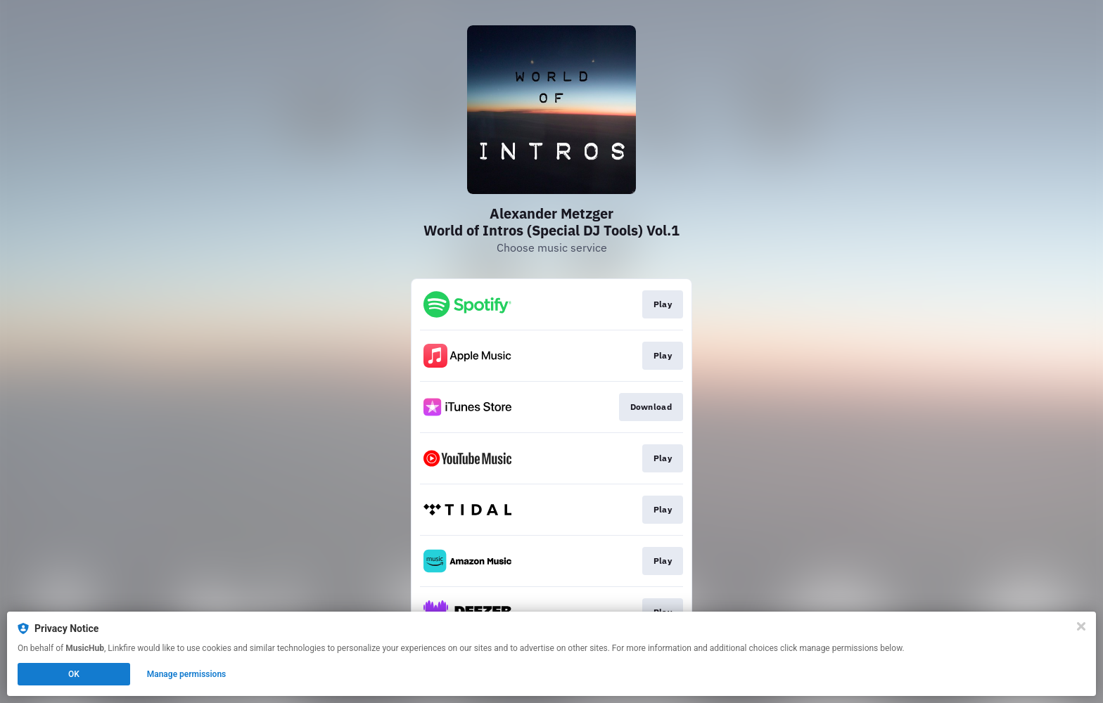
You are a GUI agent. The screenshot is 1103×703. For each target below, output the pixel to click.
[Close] (1081, 626)
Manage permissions (187, 674)
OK (73, 674)
